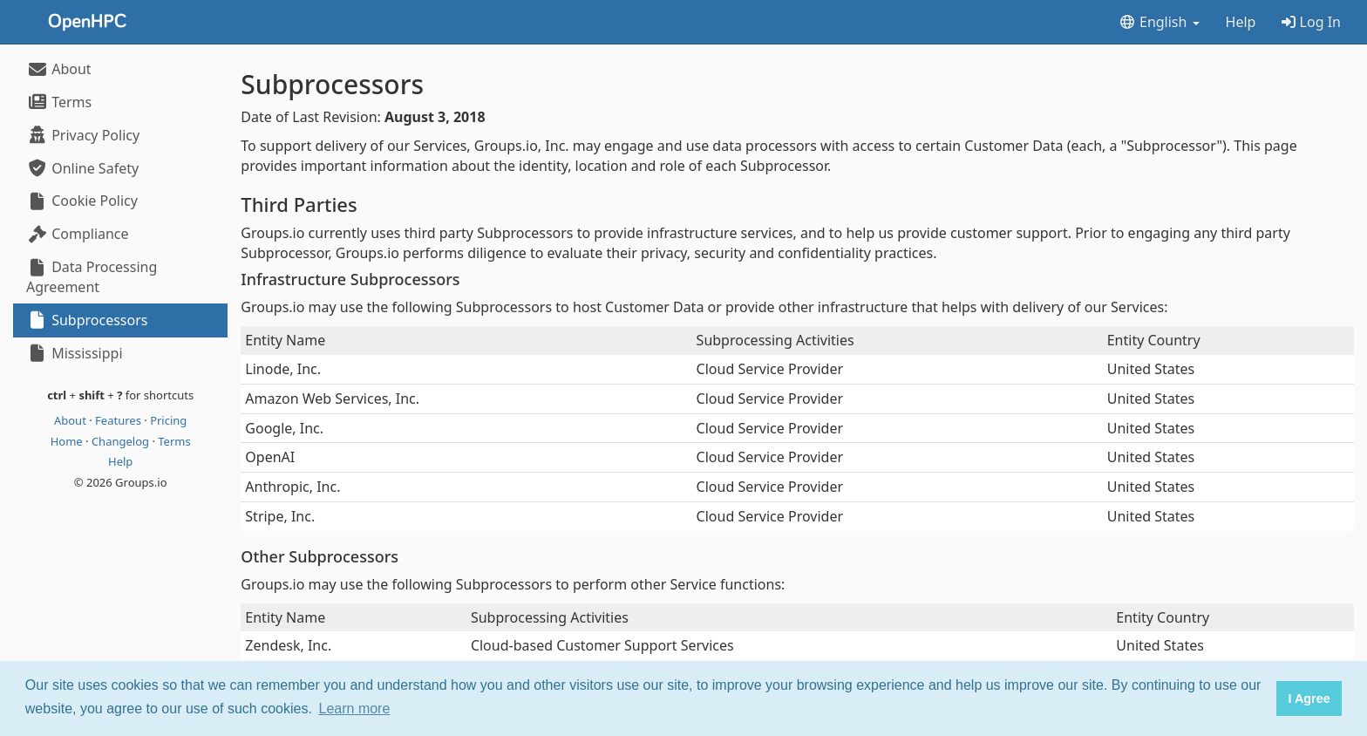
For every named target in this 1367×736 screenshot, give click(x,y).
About (59, 68)
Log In (1311, 21)
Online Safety (82, 168)
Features (119, 420)
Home (68, 441)
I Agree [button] (1309, 698)
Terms (59, 102)
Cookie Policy (82, 200)
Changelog (122, 441)
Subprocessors (86, 320)
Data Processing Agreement (91, 276)
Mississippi (74, 353)
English (1159, 21)
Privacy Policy (82, 135)
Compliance (77, 233)
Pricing (168, 420)
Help (1241, 21)
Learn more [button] (355, 708)
